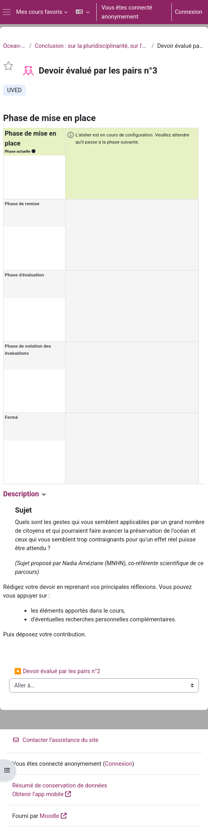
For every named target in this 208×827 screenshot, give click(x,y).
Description (25, 494)
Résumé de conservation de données (59, 785)
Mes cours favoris (39, 11)
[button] (83, 12)
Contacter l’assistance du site (55, 740)
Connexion (188, 11)
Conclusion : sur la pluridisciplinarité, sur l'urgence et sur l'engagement (91, 45)
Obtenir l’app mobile (38, 794)
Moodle (49, 815)
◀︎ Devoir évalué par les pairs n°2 (57, 671)
